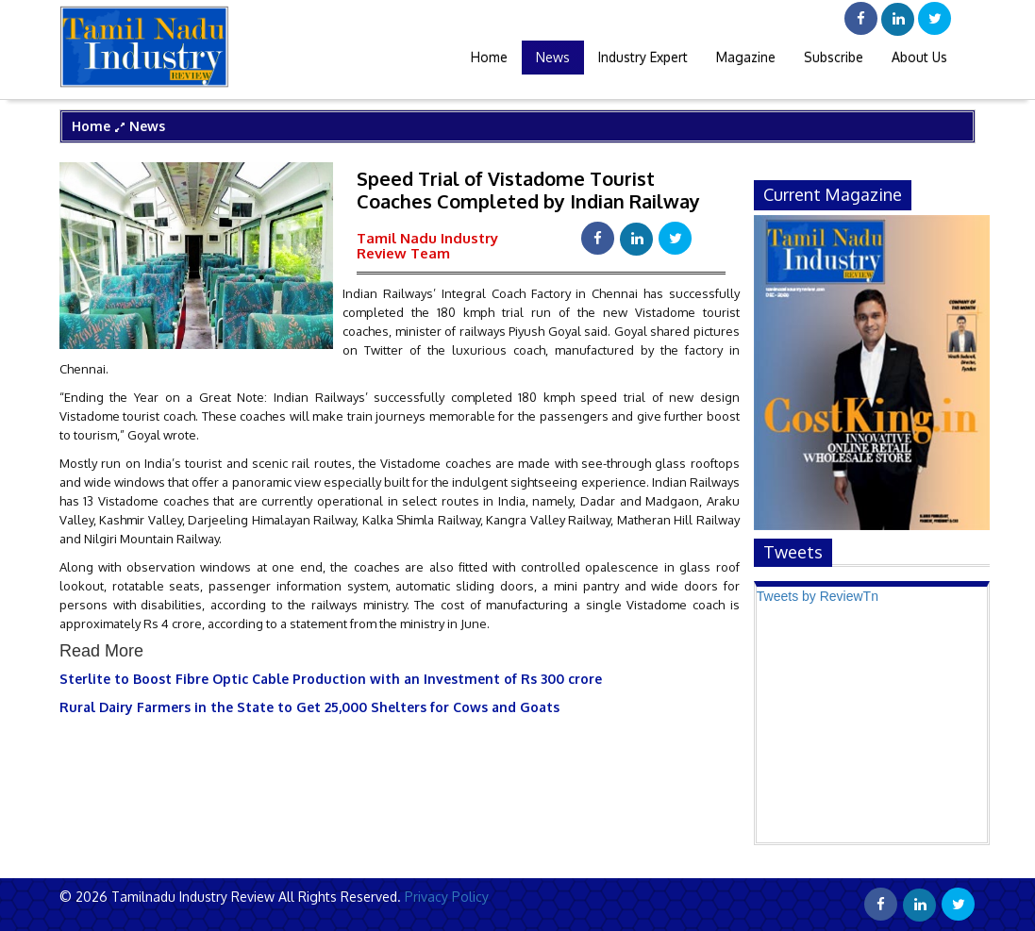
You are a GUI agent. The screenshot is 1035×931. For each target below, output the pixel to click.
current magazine (832, 194)
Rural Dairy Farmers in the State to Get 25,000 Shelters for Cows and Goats (309, 707)
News (553, 57)
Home (489, 57)
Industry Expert (643, 57)
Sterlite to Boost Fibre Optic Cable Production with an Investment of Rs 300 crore (330, 679)
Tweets (793, 551)
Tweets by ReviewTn (817, 596)
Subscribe (833, 57)
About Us (919, 57)
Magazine (746, 57)
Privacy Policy (445, 897)
